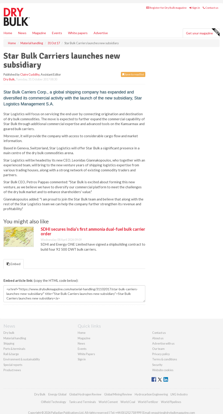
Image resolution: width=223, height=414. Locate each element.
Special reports (12, 365)
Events (57, 33)
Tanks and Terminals (82, 402)
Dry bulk (8, 332)
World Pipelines (171, 402)
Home (8, 33)
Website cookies (162, 370)
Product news (12, 370)
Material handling (14, 338)
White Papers (86, 354)
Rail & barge (11, 354)
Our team (158, 349)
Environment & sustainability (21, 359)
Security (157, 365)
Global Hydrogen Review (85, 394)
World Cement (108, 402)
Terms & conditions (164, 359)
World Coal (127, 402)
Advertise (101, 33)
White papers (78, 33)
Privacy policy (161, 354)
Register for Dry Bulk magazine (166, 7)
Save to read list (133, 74)
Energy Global (57, 394)
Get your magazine (202, 32)
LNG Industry (179, 394)
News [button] (22, 33)
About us (157, 338)
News (81, 343)
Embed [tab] (13, 264)
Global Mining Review (118, 394)
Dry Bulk (9, 79)
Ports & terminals (14, 349)
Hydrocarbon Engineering (151, 394)
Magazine (39, 33)
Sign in (194, 7)
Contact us (210, 7)
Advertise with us (163, 343)
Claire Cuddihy (30, 74)
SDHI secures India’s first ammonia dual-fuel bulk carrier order (93, 231)
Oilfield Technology (53, 402)
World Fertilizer (148, 402)
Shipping (8, 343)
